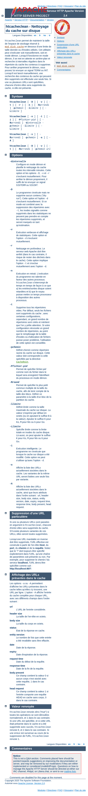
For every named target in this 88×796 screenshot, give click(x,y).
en (35, 35)
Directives (51, 6)
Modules (41, 6)
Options (60, 41)
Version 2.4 (52, 20)
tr (49, 35)
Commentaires (64, 69)
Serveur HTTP (21, 20)
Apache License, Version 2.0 (31, 783)
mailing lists (70, 771)
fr (39, 35)
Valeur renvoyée (64, 57)
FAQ (60, 6)
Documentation (37, 20)
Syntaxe (61, 37)
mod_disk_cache (14, 46)
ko (45, 35)
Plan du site (80, 6)
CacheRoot (22, 362)
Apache (8, 20)
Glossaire (68, 6)
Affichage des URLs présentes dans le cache (68, 52)
